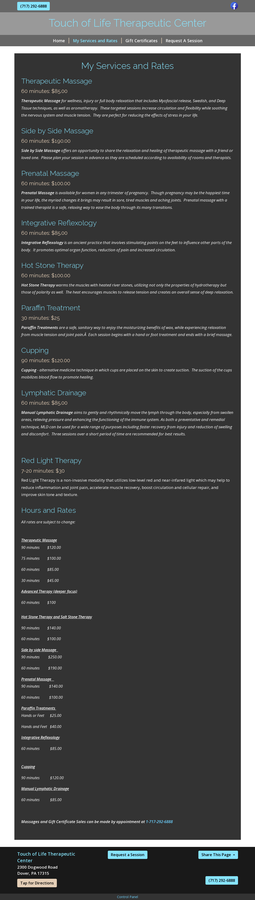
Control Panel (127, 897)
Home (61, 40)
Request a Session (127, 854)
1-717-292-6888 (159, 821)
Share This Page (216, 854)
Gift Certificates (143, 40)
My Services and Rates (97, 40)
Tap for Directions (37, 883)
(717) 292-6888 (33, 6)
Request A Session (184, 40)
